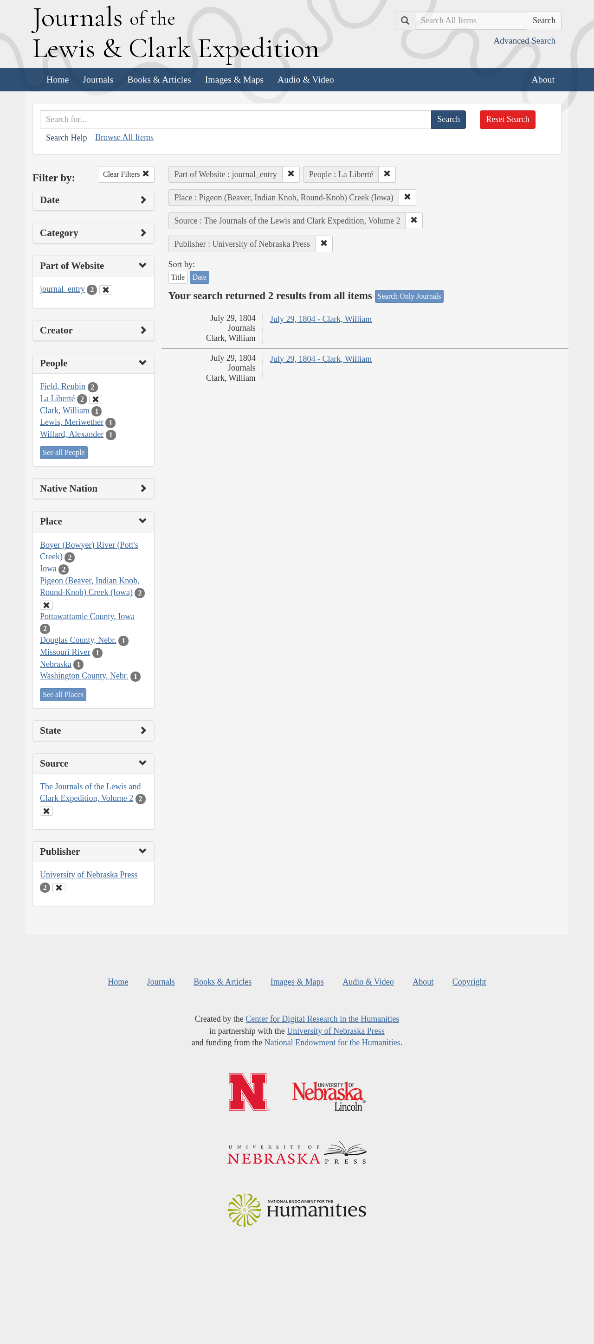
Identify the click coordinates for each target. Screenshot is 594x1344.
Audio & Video (306, 79)
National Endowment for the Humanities (332, 1042)
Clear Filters (126, 174)
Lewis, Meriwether (71, 422)
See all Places (63, 694)
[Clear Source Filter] (46, 811)
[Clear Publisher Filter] (58, 887)
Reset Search (507, 119)
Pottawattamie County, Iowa (87, 616)
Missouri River (65, 652)
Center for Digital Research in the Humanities (322, 1019)
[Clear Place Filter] (46, 605)
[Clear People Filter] (95, 399)
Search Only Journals (409, 296)
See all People (64, 452)
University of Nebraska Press (88, 874)
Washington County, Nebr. (84, 675)
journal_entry (62, 289)
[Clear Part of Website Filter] (105, 289)
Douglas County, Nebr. (78, 640)
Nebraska (55, 664)
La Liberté (57, 398)
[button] (291, 174)
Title (178, 277)
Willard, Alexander (71, 434)
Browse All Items (124, 137)
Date (200, 277)
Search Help (66, 137)
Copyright (469, 981)
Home (57, 79)
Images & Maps (234, 79)
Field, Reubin (62, 386)
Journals (98, 79)
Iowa (48, 568)
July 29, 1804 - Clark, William (321, 319)
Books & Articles (159, 79)
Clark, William (65, 410)
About (543, 79)
